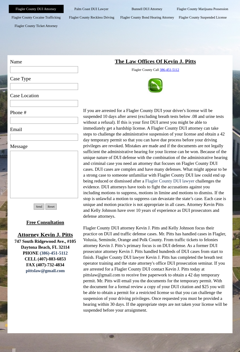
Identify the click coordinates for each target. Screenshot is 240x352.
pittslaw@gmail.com (45, 270)
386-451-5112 (169, 70)
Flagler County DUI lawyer (169, 180)
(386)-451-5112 (54, 253)
